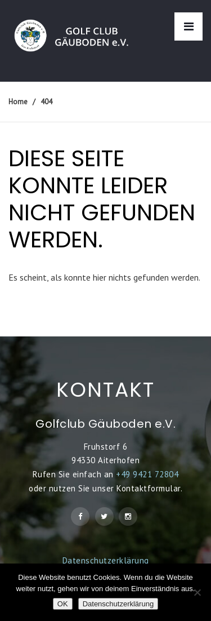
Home (18, 102)
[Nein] (197, 592)
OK (62, 604)
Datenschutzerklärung (105, 560)
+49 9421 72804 (147, 474)
